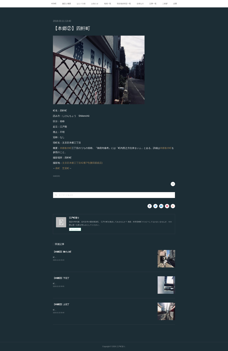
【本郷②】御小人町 (62, 252)
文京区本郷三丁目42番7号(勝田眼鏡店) (82, 163)
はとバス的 (81, 4)
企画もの (140, 4)
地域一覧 (107, 4)
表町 (57, 168)
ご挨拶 (165, 4)
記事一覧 (152, 4)
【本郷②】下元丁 (61, 278)
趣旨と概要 (66, 4)
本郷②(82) (56, 176)
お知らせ (94, 4)
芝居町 (65, 168)
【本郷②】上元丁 (61, 304)
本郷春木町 (66, 148)
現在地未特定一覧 (124, 4)
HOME (53, 4)
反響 (175, 4)
